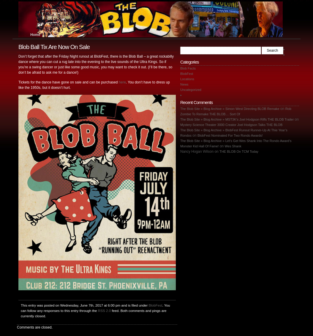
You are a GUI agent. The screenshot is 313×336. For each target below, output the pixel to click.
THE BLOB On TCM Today (238, 151)
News (184, 84)
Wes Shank (233, 146)
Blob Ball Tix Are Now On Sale (54, 47)
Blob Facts (188, 68)
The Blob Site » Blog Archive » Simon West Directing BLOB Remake (229, 109)
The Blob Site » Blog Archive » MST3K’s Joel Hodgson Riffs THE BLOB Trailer (237, 119)
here (122, 82)
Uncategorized (190, 90)
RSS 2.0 (104, 311)
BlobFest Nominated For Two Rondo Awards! (230, 135)
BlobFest (155, 305)
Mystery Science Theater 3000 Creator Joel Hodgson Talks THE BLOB (231, 125)
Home (35, 35)
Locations (187, 79)
